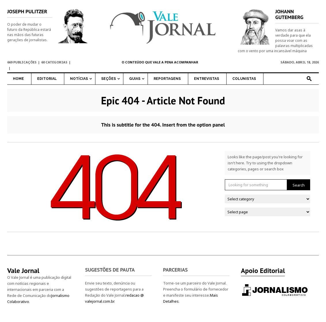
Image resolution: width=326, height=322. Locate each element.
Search (299, 185)
